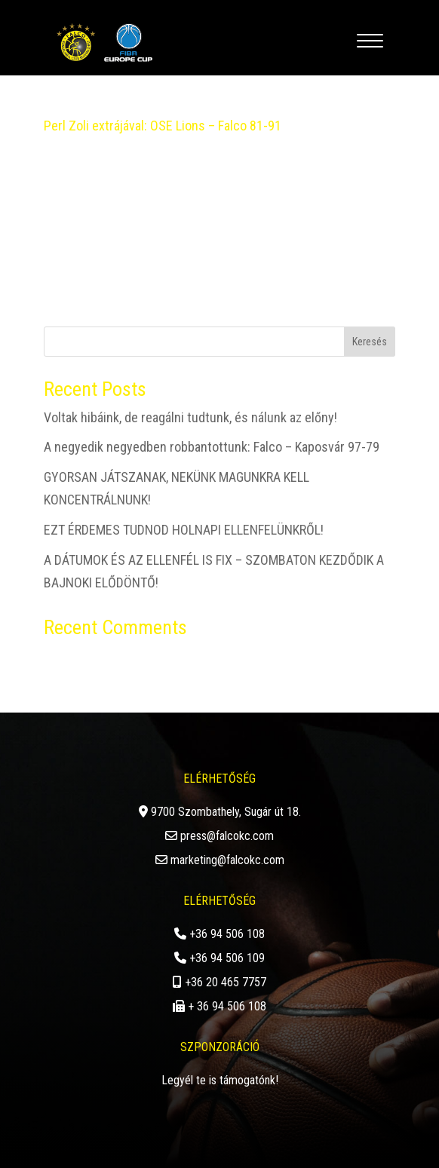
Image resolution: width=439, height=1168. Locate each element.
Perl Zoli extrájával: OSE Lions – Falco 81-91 (162, 125)
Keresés (369, 342)
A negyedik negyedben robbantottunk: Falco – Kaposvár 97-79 (211, 447)
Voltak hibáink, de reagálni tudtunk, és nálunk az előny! (190, 417)
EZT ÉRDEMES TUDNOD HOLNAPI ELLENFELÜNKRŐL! (184, 530)
